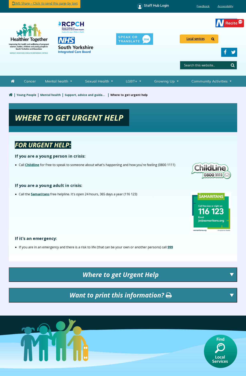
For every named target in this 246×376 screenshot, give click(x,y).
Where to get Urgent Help (121, 274)
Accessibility (225, 6)
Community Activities (210, 81)
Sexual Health (97, 81)
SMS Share (49, 4)
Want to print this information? (121, 295)
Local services (196, 39)
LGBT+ (131, 81)
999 (170, 247)
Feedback (203, 6)
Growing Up (164, 81)
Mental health (56, 81)
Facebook (225, 52)
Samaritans (40, 194)
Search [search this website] (232, 65)
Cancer (30, 81)
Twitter (233, 52)
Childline (32, 165)
